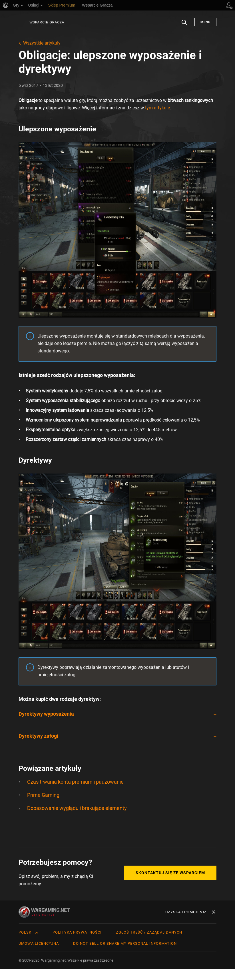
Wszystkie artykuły (42, 43)
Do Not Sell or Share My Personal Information (125, 943)
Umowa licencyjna (39, 943)
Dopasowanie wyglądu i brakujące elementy (77, 808)
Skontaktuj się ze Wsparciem (170, 872)
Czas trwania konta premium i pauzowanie (75, 782)
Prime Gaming (43, 795)
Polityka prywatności (77, 932)
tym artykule (157, 108)
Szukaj (184, 25)
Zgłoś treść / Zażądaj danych (149, 932)
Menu (205, 22)
